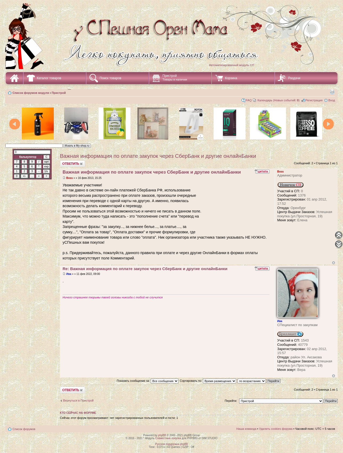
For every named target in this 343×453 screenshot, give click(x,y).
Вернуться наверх (333, 262)
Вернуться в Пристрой (78, 400)
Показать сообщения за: (147, 380)
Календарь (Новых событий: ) (279, 100)
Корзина (231, 78)
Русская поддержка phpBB (171, 444)
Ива (68, 273)
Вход (331, 100)
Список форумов (24, 429)
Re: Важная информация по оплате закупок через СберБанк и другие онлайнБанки (145, 268)
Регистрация (313, 100)
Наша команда (246, 428)
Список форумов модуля (31, 92)
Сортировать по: (208, 380)
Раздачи (294, 78)
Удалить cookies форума (276, 428)
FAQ (249, 100)
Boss (69, 178)
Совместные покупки (168, 438)
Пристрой (174, 77)
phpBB (162, 435)
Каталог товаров (49, 78)
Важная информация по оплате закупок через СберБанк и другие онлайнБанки (158, 156)
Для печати (332, 91)
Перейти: (231, 400)
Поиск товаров (110, 78)
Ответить (72, 163)
